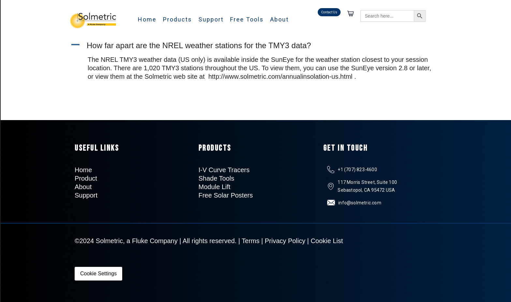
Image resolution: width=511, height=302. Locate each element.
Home (147, 19)
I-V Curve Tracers (224, 169)
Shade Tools (216, 178)
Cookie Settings (98, 273)
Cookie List (327, 240)
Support (211, 19)
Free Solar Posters (225, 195)
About (279, 19)
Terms (250, 240)
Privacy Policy (285, 240)
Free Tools (247, 19)
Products (177, 19)
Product (86, 178)
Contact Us (329, 12)
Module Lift (214, 186)
